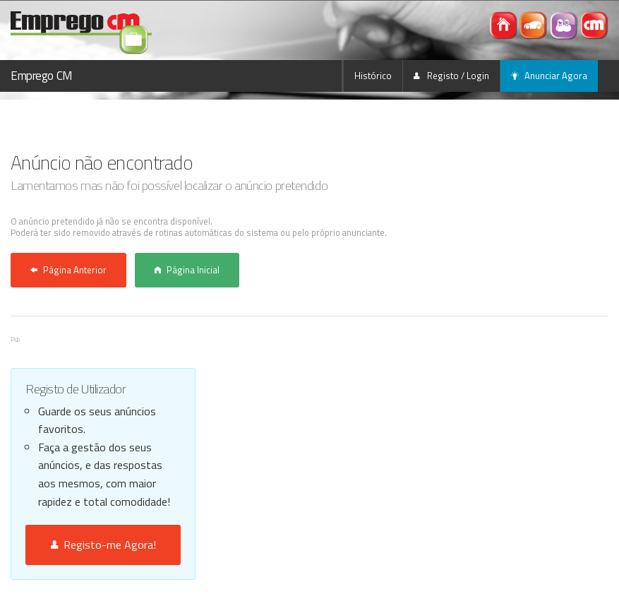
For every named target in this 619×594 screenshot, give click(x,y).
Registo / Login (451, 76)
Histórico (373, 76)
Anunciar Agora (549, 76)
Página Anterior (68, 270)
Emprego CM (42, 75)
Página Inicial (187, 270)
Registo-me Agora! (103, 544)
